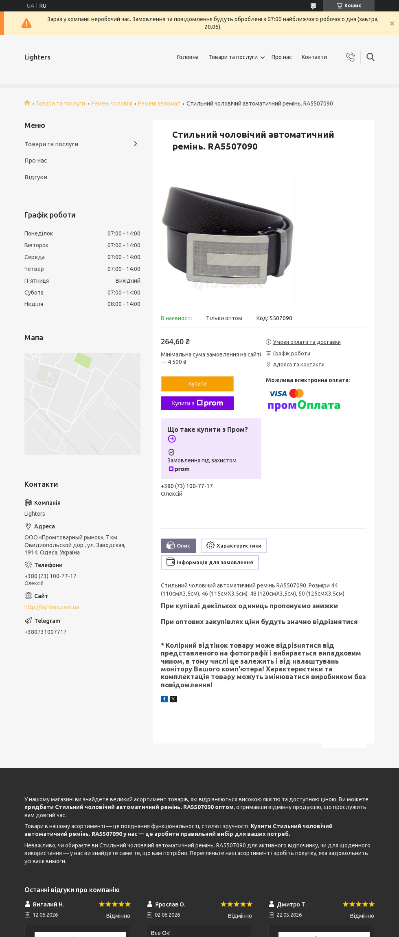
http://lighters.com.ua (51, 607)
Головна (188, 57)
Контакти (314, 57)
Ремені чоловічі (111, 103)
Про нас (282, 57)
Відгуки (35, 177)
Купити (198, 384)
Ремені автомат (159, 103)
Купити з (197, 403)
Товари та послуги (233, 57)
